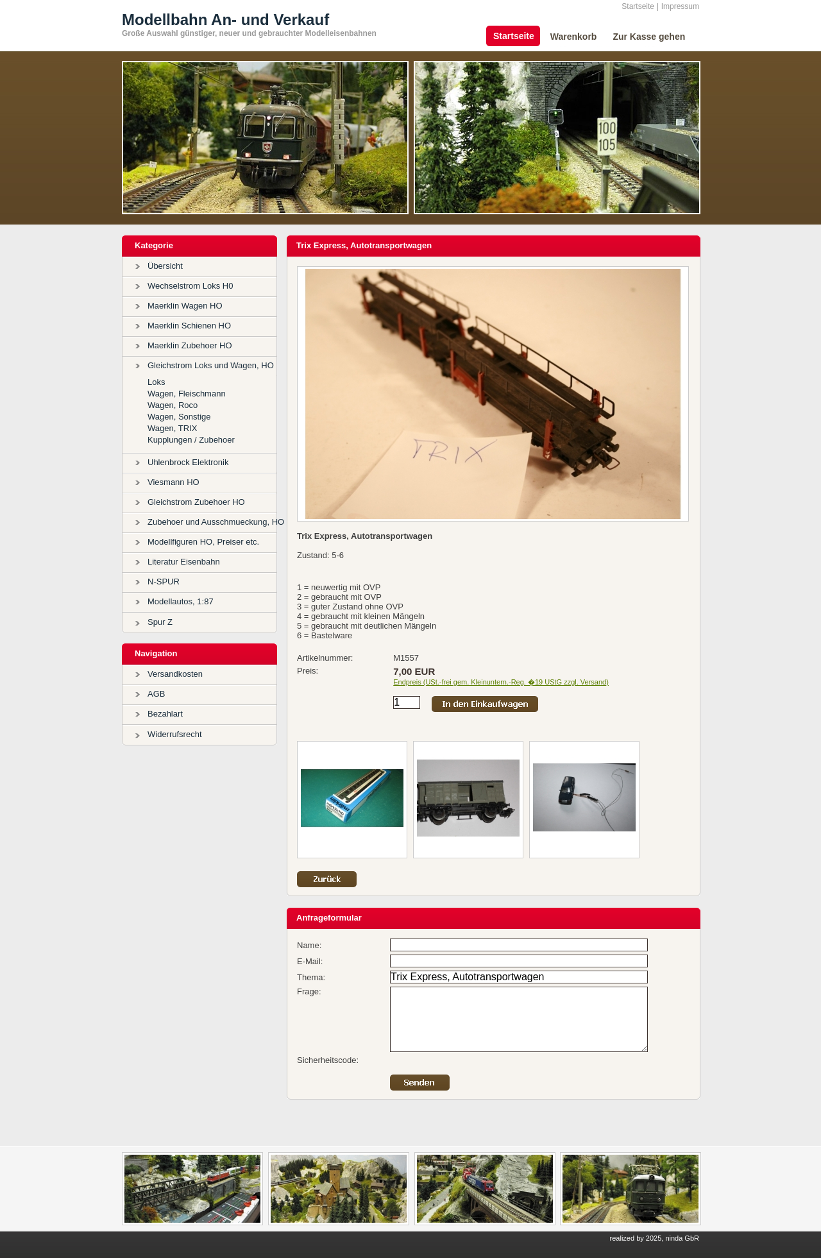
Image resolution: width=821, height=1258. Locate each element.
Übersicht (165, 266)
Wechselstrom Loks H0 (190, 286)
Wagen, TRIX (172, 428)
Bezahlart (165, 713)
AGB (156, 694)
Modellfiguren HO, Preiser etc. (203, 542)
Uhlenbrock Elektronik (188, 462)
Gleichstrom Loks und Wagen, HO (211, 365)
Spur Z (160, 622)
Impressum (680, 6)
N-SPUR (164, 581)
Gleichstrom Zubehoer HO (196, 502)
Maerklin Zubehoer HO (190, 345)
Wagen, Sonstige (179, 416)
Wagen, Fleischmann (187, 393)
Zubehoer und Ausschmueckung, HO (216, 522)
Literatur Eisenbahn (184, 561)
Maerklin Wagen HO (185, 305)
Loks (156, 382)
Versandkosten (175, 674)
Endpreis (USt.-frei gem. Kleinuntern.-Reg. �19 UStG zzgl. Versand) (501, 682)
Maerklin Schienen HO (189, 325)
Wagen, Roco (173, 405)
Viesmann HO (173, 482)
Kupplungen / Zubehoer (191, 440)
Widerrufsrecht (175, 734)
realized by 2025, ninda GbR (654, 1238)
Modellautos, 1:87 (181, 601)
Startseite (638, 6)
